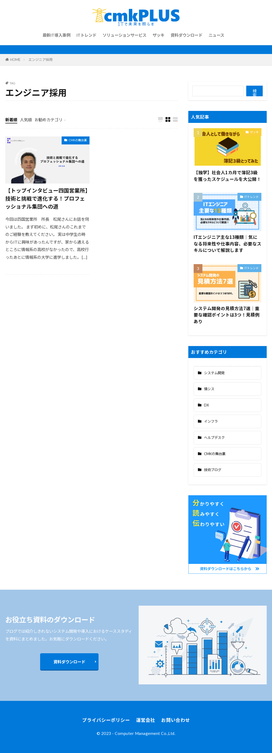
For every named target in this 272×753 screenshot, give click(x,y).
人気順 (26, 119)
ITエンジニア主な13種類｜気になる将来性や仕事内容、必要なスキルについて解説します (227, 243)
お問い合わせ (175, 720)
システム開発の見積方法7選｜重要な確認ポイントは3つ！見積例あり (227, 315)
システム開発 (214, 373)
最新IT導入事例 (56, 35)
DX (206, 405)
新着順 (11, 119)
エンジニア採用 (40, 59)
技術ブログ (212, 470)
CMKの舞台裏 (78, 140)
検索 (255, 93)
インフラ (211, 421)
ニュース (216, 35)
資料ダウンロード (186, 35)
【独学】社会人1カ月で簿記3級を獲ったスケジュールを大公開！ (227, 175)
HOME (15, 59)
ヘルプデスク (214, 437)
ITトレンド (86, 35)
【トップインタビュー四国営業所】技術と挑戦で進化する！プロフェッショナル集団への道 (46, 198)
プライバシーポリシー (106, 720)
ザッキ (158, 35)
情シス (209, 389)
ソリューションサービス (124, 35)
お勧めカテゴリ (48, 119)
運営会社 (145, 720)
